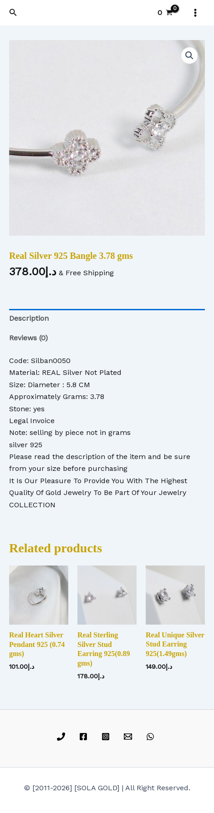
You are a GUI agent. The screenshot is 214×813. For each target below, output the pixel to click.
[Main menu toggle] (195, 12)
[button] (13, 12)
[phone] (62, 736)
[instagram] (107, 736)
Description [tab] (29, 318)
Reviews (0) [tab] (28, 337)
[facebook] (84, 736)
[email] (129, 736)
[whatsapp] (151, 736)
